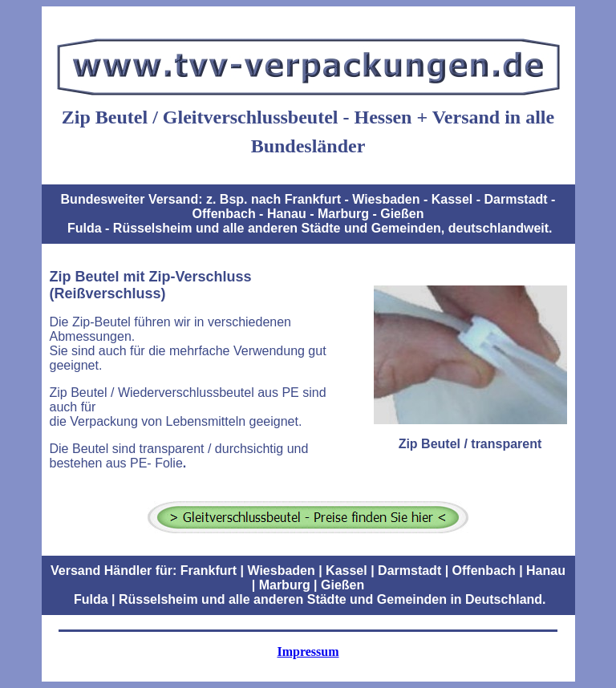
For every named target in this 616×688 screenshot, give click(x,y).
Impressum (307, 651)
